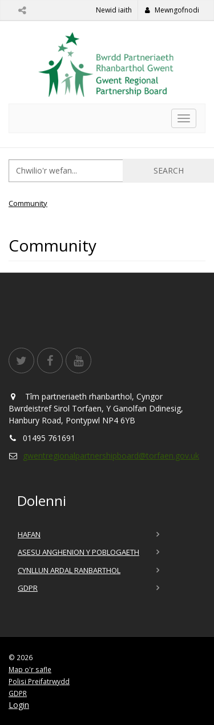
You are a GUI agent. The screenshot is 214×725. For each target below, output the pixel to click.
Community (28, 203)
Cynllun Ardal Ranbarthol (69, 570)
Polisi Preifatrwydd (39, 681)
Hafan (29, 534)
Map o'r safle (30, 669)
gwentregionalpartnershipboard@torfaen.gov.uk (111, 455)
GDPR (28, 588)
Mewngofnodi (171, 10)
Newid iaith (114, 10)
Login (19, 704)
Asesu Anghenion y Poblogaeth (78, 552)
